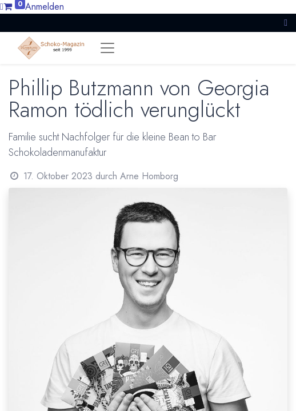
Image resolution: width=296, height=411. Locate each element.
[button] (285, 22)
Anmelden (44, 6)
